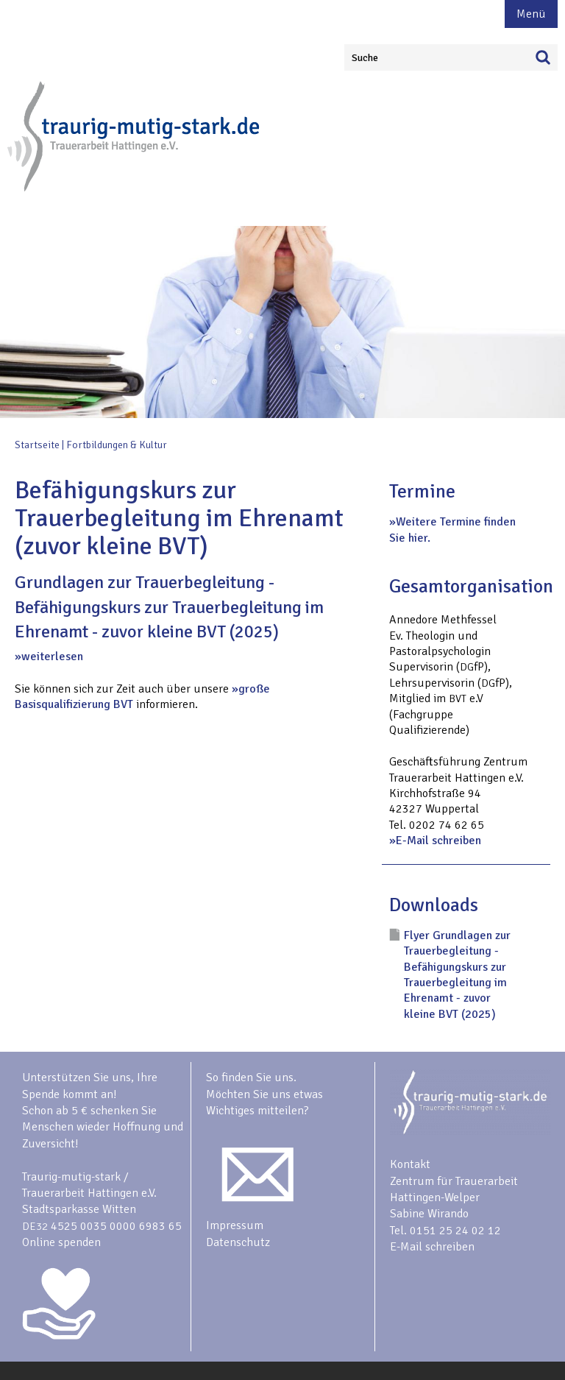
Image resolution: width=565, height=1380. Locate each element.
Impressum (234, 1225)
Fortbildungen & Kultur (116, 445)
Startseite (37, 445)
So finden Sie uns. (251, 1077)
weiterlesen (52, 656)
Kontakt (410, 1164)
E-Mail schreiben (438, 840)
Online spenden (61, 1242)
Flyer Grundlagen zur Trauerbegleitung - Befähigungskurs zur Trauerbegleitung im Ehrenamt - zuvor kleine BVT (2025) (457, 975)
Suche (365, 58)
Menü (531, 14)
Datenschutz (238, 1242)
